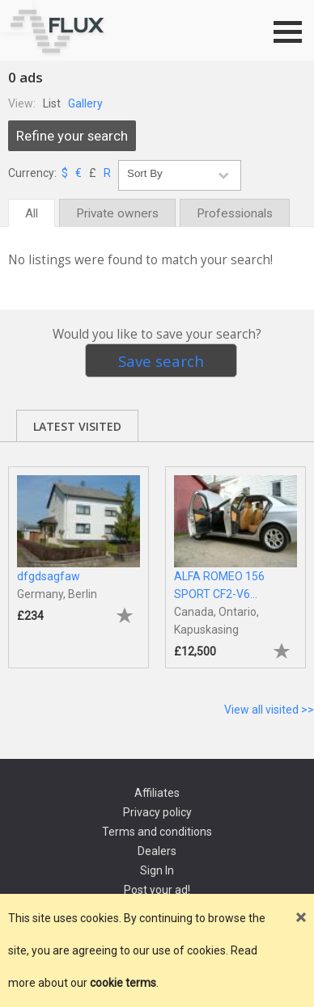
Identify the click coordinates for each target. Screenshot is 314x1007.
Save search (161, 361)
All (31, 213)
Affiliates (157, 792)
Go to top (16, 16)
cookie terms (123, 982)
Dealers (157, 851)
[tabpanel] (78, 559)
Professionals (235, 213)
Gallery (85, 103)
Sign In (157, 870)
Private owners (117, 213)
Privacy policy (157, 812)
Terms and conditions (157, 831)
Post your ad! (157, 889)
